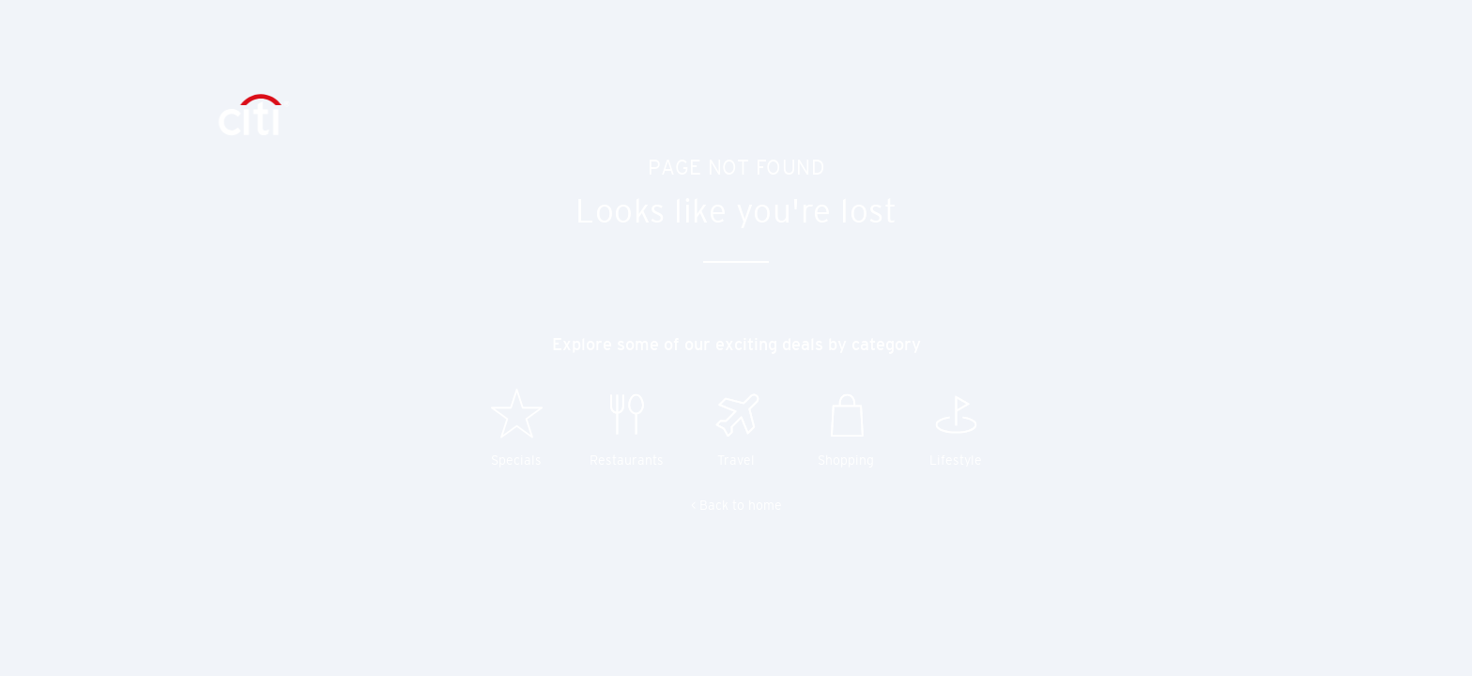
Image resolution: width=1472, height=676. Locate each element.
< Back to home (736, 505)
